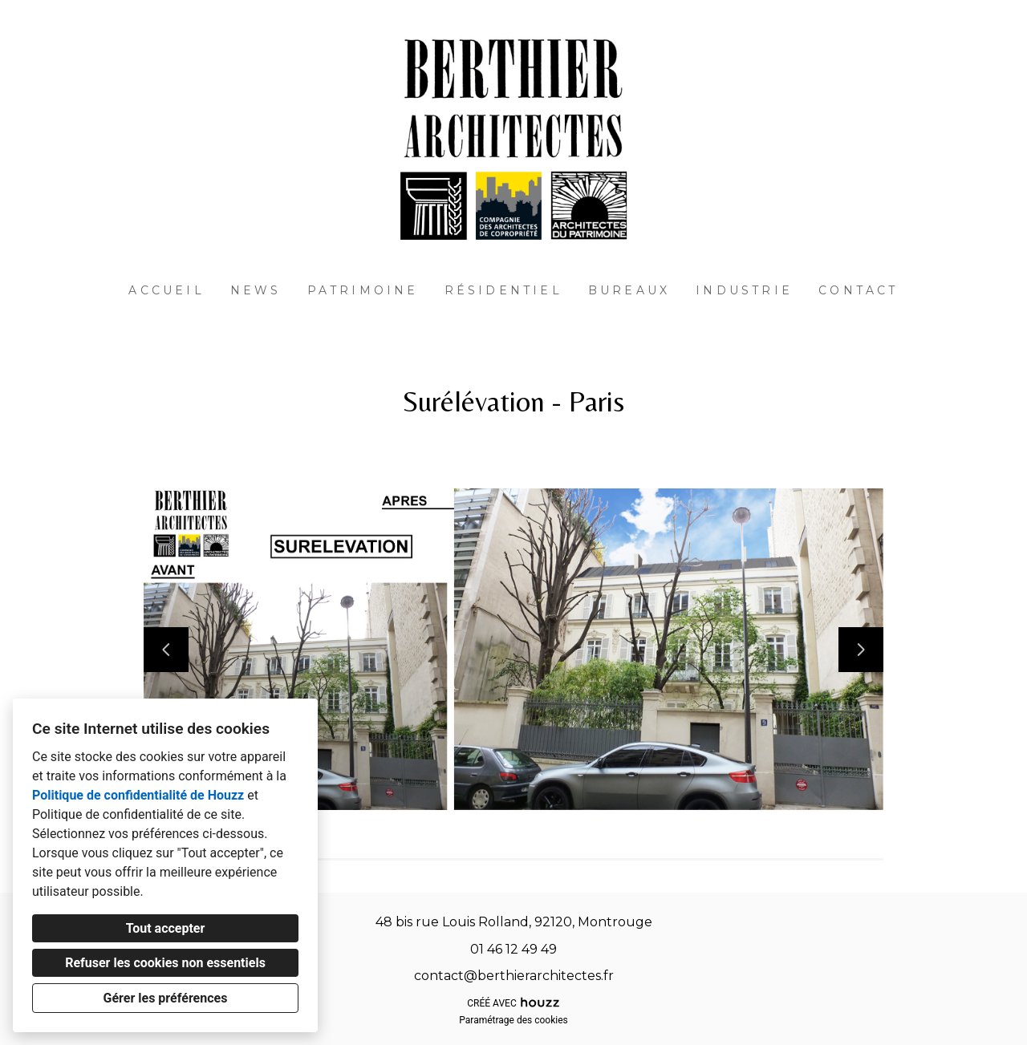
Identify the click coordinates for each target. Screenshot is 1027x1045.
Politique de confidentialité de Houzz (138, 795)
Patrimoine (363, 290)
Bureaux (629, 290)
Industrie (744, 290)
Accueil (166, 290)
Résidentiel (503, 290)
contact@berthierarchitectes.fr (514, 975)
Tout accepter (165, 928)
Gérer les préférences (166, 998)
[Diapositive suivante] (860, 649)
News (256, 290)
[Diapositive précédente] (166, 649)
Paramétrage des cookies (513, 1020)
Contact (858, 290)
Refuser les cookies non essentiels (165, 962)
